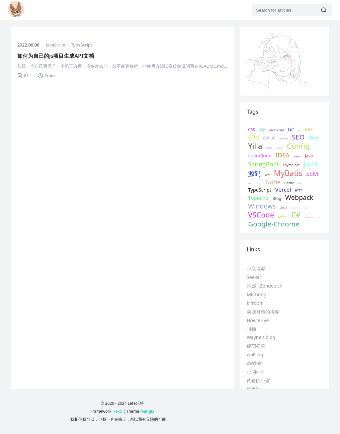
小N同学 (255, 372)
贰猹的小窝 (258, 380)
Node (272, 182)
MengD (147, 411)
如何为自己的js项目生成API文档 (55, 55)
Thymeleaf (291, 165)
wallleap (256, 354)
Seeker (254, 277)
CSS (251, 129)
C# (296, 214)
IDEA (283, 155)
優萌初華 (256, 346)
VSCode (261, 214)
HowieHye (258, 320)
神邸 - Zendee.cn (264, 286)
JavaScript (56, 45)
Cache (289, 183)
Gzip (250, 183)
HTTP (298, 191)
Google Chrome (309, 217)
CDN (253, 137)
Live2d (279, 148)
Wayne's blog (261, 337)
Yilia (255, 146)
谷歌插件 (319, 217)
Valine (269, 148)
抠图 (306, 208)
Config (298, 146)
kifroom (255, 303)
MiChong (256, 294)
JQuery (259, 184)
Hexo (314, 138)
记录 (262, 130)
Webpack (299, 197)
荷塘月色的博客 (263, 311)
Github (269, 137)
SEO (298, 136)
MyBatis (288, 173)
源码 (254, 174)
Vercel (283, 189)
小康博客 (256, 268)
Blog (277, 198)
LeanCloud (260, 156)
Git (291, 129)
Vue (299, 184)
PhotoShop (296, 208)
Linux (283, 208)
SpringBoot (263, 164)
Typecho (258, 198)
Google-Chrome (273, 223)
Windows (262, 206)
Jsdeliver (284, 138)
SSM (312, 174)
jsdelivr (283, 216)
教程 (299, 131)
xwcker (254, 363)
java (310, 164)
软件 (267, 175)
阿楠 (251, 328)
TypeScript (81, 45)
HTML (309, 130)
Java (309, 156)
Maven (297, 156)
